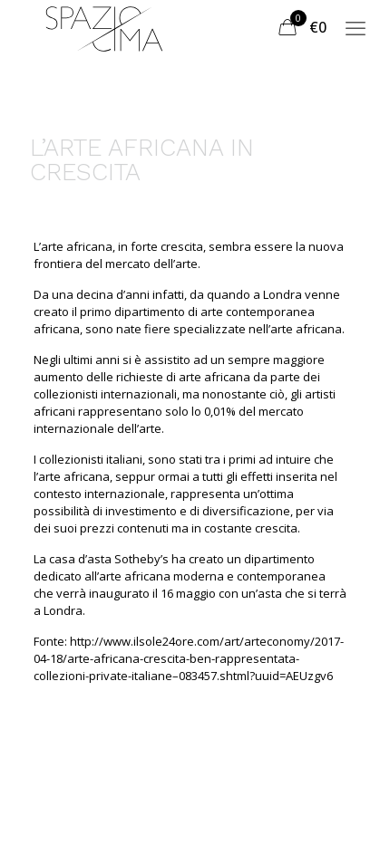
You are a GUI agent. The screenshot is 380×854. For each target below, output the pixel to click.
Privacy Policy (248, 805)
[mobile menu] (355, 27)
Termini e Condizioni (110, 805)
